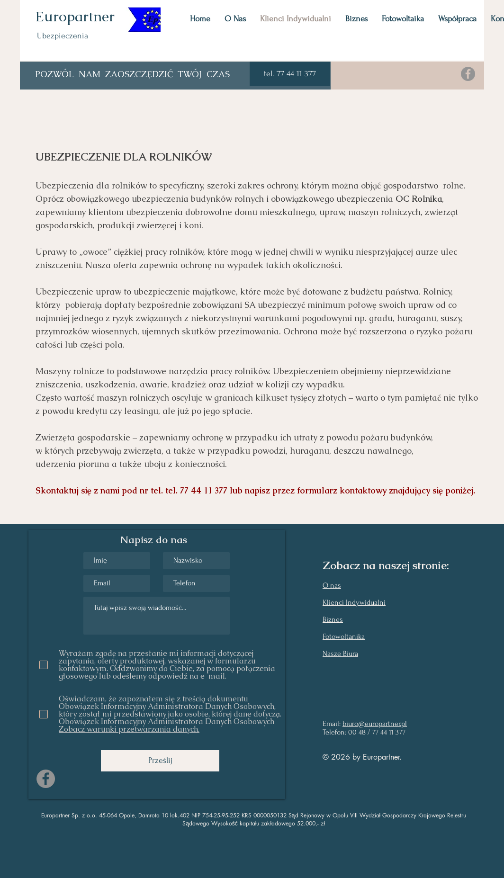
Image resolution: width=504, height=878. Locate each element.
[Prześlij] (160, 760)
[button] (290, 74)
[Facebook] (468, 74)
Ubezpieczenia (62, 35)
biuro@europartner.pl (374, 723)
